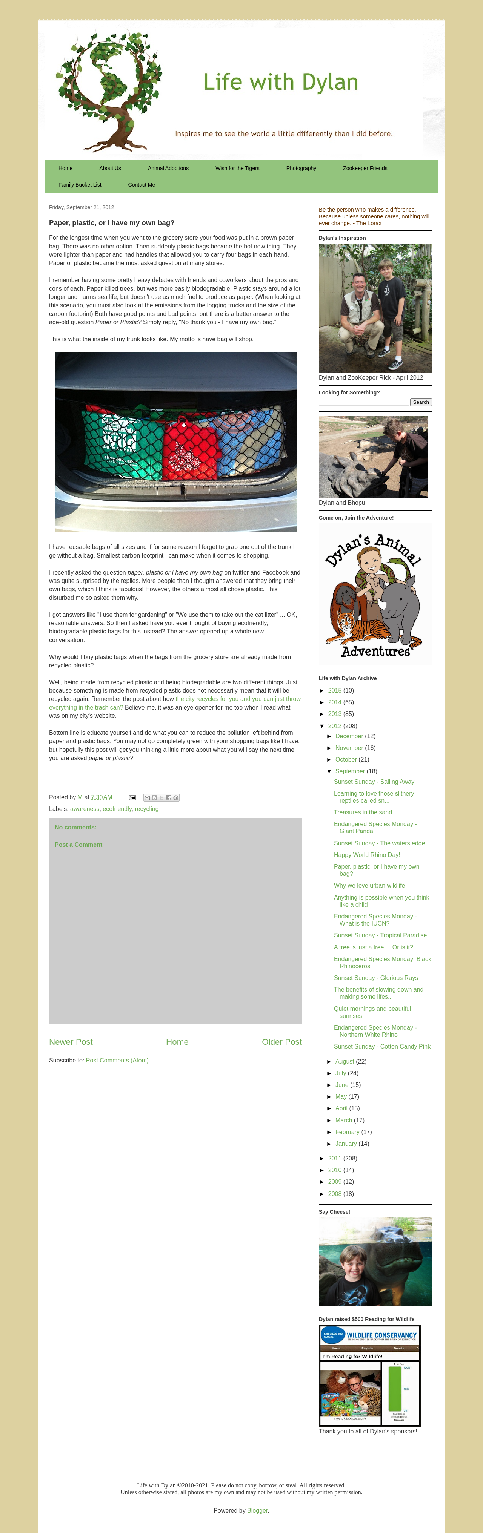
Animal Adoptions (168, 168)
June (342, 1085)
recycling (146, 809)
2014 (335, 702)
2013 (335, 714)
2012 (335, 726)
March (344, 1120)
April (342, 1108)
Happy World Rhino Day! (367, 855)
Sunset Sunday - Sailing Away (374, 782)
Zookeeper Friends (365, 168)
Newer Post (71, 1042)
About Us (110, 168)
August (345, 1061)
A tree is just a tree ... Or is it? (373, 947)
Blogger (257, 1510)
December (350, 736)
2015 (335, 690)
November (350, 748)
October (346, 759)
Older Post (282, 1042)
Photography (301, 168)
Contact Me (141, 185)
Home (65, 168)
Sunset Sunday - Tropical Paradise (380, 935)
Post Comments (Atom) (117, 1060)
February (348, 1132)
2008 (335, 1194)
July (341, 1073)
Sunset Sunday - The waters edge (379, 843)
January (346, 1144)
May (342, 1096)
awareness (84, 809)
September (351, 771)
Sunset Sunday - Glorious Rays (376, 978)
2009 (335, 1182)
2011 (335, 1158)
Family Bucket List (80, 185)
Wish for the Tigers (237, 168)
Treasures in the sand (363, 812)
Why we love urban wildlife (369, 885)
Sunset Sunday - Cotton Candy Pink (382, 1046)
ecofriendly (117, 809)
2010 (335, 1170)
